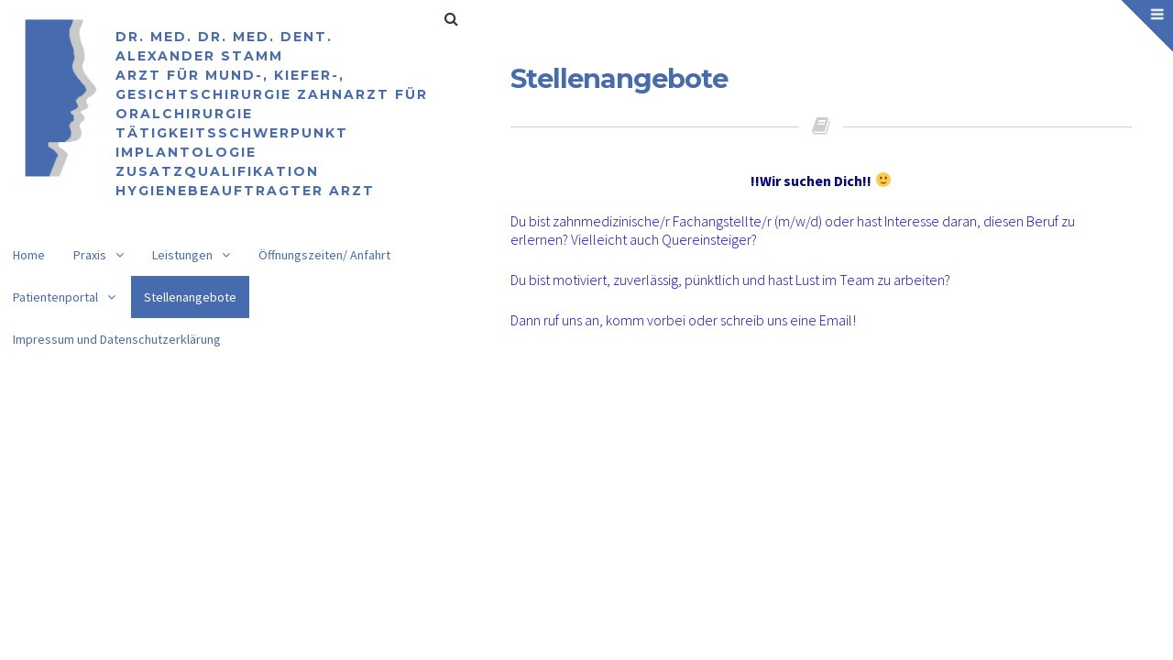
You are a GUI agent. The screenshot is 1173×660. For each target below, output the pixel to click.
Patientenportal (55, 297)
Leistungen (182, 255)
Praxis (89, 255)
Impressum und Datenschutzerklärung (117, 339)
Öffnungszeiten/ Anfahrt (324, 255)
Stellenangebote (190, 297)
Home (29, 255)
